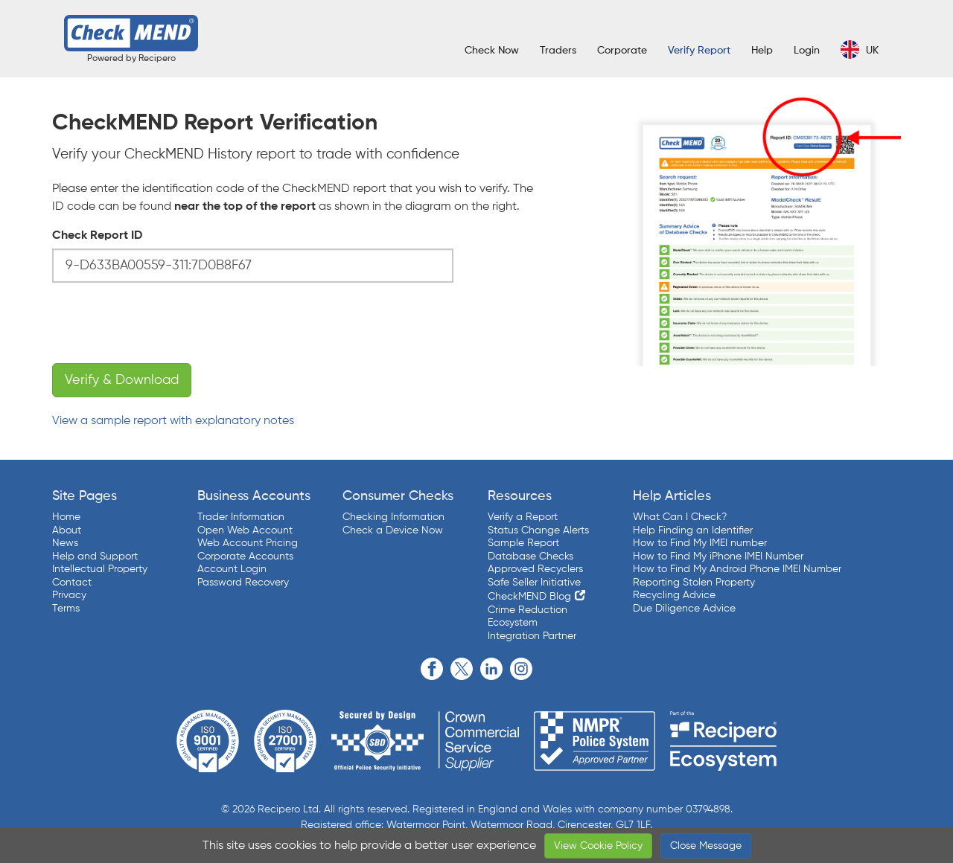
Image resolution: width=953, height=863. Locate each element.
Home (66, 517)
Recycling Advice (674, 595)
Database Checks (530, 556)
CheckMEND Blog (529, 596)
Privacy (69, 595)
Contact (72, 582)
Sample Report (523, 543)
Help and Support (95, 556)
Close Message (706, 846)
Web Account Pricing (247, 543)
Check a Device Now (392, 530)
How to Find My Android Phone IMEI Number (737, 569)
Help (762, 50)
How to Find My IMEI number (700, 543)
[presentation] (165, 323)
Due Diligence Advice (684, 608)
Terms (66, 608)
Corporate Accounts (245, 556)
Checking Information (393, 517)
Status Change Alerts (538, 530)
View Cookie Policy (598, 846)
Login (807, 50)
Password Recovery (243, 582)
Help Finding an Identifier (693, 530)
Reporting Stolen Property (694, 582)
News (65, 543)
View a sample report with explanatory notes (173, 421)
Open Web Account (245, 530)
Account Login (232, 569)
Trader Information (240, 517)
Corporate (622, 50)
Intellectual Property (99, 569)
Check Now (492, 50)
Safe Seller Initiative (534, 582)
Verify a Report (523, 517)
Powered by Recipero (131, 58)
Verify (699, 50)
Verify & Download (122, 380)
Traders (558, 50)
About (66, 530)
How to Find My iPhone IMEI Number (718, 556)
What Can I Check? (680, 517)
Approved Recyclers (535, 569)
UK (860, 49)
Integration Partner (532, 636)
